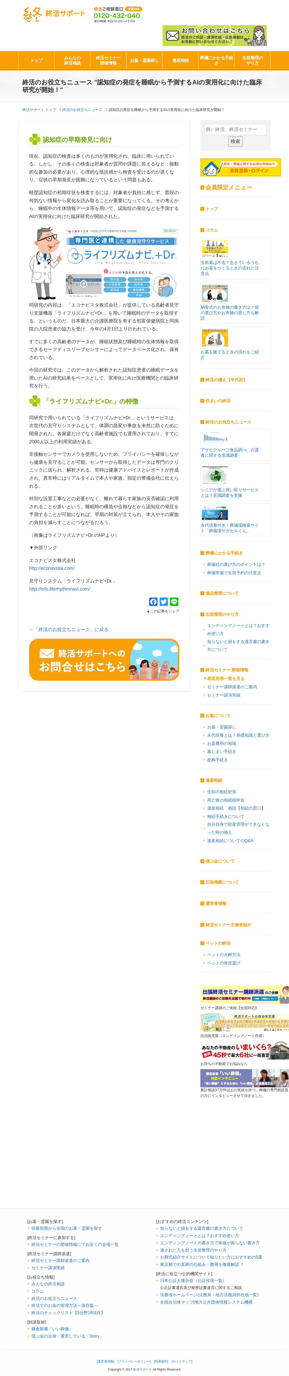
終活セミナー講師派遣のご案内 (60, 1260)
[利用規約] (161, 1361)
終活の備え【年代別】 (226, 380)
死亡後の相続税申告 (226, 800)
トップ (36, 60)
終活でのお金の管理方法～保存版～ (64, 1305)
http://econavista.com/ (52, 568)
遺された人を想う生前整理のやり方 (193, 1250)
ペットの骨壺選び (223, 963)
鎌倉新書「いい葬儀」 (52, 1328)
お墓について (218, 715)
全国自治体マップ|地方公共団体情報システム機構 (206, 1302)
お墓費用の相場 (221, 743)
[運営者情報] (105, 1361)
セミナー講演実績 (223, 695)
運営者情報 (216, 903)
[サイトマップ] (182, 1361)
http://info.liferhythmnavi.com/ (59, 589)
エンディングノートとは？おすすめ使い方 (238, 629)
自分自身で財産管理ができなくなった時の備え (238, 828)
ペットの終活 (218, 943)
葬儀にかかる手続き (216, 60)
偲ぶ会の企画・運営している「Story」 (67, 1336)
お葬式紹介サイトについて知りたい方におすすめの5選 (211, 1257)
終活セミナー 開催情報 (227, 670)
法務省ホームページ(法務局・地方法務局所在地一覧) (209, 1294)
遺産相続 (180, 60)
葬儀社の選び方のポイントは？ (236, 564)
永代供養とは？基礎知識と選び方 (238, 735)
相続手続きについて (226, 816)
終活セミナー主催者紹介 (228, 925)
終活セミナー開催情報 (108, 60)
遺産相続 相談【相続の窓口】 (236, 808)
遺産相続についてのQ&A (230, 840)
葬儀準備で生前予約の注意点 (234, 572)
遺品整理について (222, 593)
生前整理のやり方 (252, 60)
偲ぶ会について (220, 861)
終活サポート (53, 14)
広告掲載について (222, 882)
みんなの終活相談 (72, 60)
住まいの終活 (218, 401)
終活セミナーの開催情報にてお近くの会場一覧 (75, 1244)
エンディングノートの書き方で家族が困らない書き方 (210, 1242)
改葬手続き (217, 759)
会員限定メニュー (229, 187)
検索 (235, 141)
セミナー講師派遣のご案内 (232, 686)
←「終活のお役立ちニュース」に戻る (69, 629)
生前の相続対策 (221, 791)
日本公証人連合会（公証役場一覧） (193, 1280)
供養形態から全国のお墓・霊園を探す (66, 1228)
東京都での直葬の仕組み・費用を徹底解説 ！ (202, 1264)
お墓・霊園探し (144, 60)
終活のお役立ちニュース (228, 422)
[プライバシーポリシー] (134, 1361)
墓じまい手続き (221, 751)
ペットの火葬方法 (223, 954)
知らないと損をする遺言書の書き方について (238, 645)
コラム (212, 230)
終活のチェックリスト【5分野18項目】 (68, 1312)
